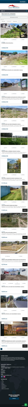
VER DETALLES (14, 30)
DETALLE (24, 47)
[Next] (6, 349)
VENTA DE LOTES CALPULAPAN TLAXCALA (9, 232)
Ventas (3, 381)
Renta (2, 383)
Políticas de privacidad (5, 388)
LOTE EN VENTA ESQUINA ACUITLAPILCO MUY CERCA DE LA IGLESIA (14, 97)
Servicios (3, 384)
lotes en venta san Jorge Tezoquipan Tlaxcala (11, 124)
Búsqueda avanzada (14, 17)
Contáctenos (4, 387)
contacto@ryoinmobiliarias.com (6, 375)
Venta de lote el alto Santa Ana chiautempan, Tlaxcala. (13, 286)
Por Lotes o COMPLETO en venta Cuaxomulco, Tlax (12, 178)
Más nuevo (3, 21)
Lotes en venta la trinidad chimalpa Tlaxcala (11, 151)
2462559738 (23, 1)
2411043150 (23, 2)
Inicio (2, 380)
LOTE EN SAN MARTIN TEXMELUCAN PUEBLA (9, 205)
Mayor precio (15, 21)
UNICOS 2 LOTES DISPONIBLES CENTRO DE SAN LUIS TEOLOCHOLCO (14, 259)
